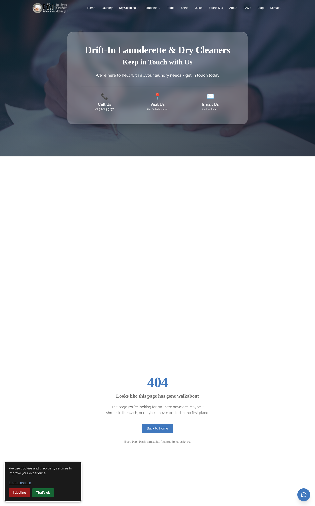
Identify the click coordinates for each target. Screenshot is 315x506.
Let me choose (20, 483)
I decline (19, 493)
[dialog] (43, 481)
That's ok (43, 493)
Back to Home (157, 428)
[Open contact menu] (303, 494)
